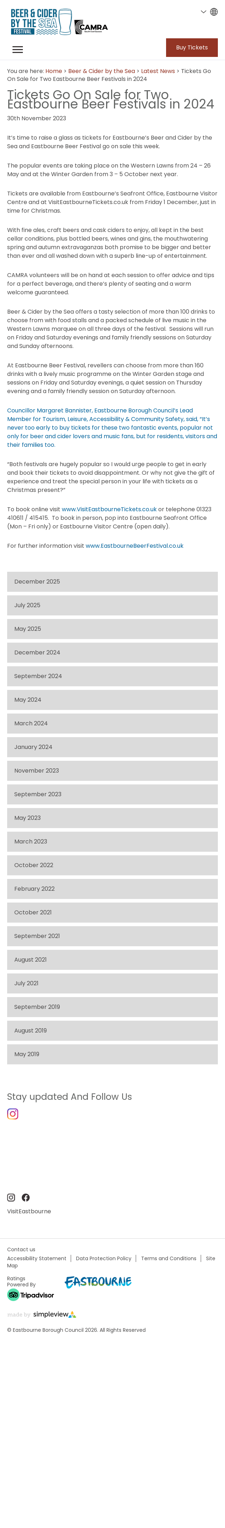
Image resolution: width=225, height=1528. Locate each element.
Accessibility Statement (36, 1258)
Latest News (158, 71)
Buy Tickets (192, 47)
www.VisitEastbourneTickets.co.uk (109, 509)
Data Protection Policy (103, 1258)
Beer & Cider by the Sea (101, 71)
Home (53, 71)
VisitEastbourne (29, 1211)
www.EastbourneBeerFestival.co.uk (135, 546)
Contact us (21, 1249)
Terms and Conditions (168, 1258)
